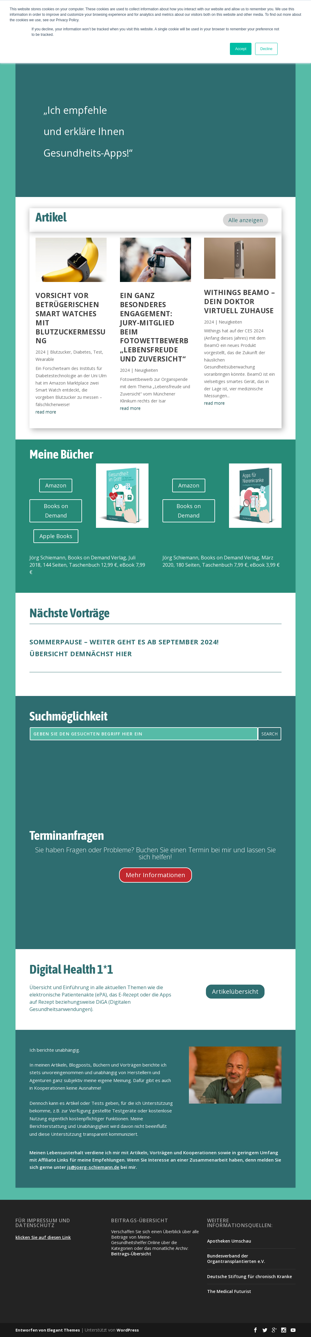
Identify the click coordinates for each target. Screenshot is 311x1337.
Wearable (45, 359)
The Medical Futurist (229, 1291)
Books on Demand (56, 510)
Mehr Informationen (155, 875)
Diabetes (82, 352)
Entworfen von (31, 1330)
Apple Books (55, 536)
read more (46, 412)
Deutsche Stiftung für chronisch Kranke (249, 1276)
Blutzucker (60, 352)
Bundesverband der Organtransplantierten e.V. (236, 1258)
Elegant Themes (63, 1330)
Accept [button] (240, 49)
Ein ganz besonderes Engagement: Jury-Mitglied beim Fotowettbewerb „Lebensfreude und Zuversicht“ (154, 327)
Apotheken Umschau (229, 1241)
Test (97, 352)
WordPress (128, 1330)
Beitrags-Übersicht (131, 1254)
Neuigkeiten (146, 370)
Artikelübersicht (235, 991)
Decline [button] (266, 49)
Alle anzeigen (245, 220)
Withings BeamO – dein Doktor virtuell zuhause (239, 301)
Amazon (55, 485)
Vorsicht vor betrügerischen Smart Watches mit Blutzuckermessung (71, 317)
